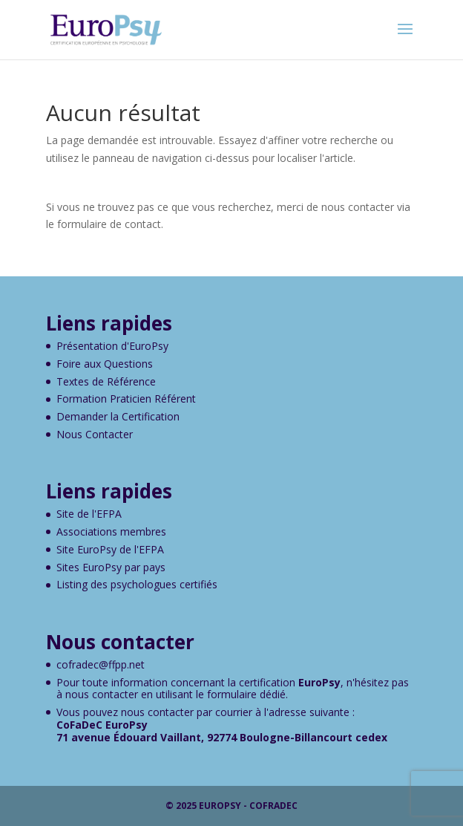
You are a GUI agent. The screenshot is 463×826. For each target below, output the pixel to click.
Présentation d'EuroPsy (112, 346)
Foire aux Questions (104, 364)
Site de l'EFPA (89, 514)
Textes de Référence (106, 381)
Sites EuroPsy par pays (110, 567)
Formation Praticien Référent (126, 398)
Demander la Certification (118, 416)
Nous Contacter (94, 434)
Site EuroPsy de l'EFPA (110, 549)
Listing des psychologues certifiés (136, 584)
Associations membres (111, 531)
